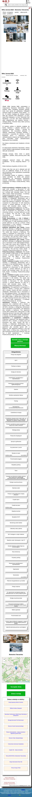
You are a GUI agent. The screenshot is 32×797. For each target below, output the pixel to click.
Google (23, 789)
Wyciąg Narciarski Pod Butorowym (16, 720)
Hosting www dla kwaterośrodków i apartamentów (9, 783)
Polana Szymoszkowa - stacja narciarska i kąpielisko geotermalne (15, 732)
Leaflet (20, 681)
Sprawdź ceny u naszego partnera (20, 340)
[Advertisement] (16, 57)
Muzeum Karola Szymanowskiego (16, 726)
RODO (9, 795)
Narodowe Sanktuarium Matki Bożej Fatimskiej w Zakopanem (16, 715)
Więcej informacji (20, 345)
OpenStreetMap (26, 681)
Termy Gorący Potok (15, 767)
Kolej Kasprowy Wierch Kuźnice (16, 702)
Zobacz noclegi (16, 693)
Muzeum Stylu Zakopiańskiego (16, 738)
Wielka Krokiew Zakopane (16, 708)
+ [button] (4, 659)
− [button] (4, 662)
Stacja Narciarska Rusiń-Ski (15, 761)
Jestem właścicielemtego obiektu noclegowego (9, 778)
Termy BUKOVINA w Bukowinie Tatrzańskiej (16, 756)
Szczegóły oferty (16, 687)
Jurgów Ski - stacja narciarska (16, 750)
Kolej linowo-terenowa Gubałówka (16, 744)
